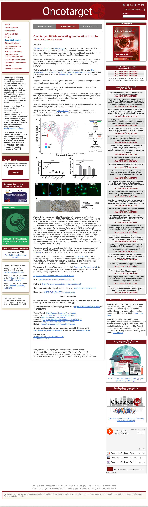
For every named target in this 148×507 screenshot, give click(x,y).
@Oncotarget (59, 48)
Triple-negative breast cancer (79, 72)
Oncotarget (78, 267)
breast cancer (66, 74)
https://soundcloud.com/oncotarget (61, 313)
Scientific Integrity (13, 40)
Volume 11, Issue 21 (42, 48)
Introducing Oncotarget (13, 129)
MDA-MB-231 (62, 111)
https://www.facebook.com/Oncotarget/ (60, 315)
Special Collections (13, 51)
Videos (34, 488)
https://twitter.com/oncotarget (53, 317)
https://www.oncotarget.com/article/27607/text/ (61, 284)
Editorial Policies (12, 43)
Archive (8, 37)
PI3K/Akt (53, 292)
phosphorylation (81, 256)
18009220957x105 (41, 339)
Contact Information (13, 69)
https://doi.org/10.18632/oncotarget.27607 (56, 280)
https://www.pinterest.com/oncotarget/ (59, 322)
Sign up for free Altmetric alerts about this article (53, 276)
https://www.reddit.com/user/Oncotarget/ (58, 324)
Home (7, 25)
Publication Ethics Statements (13, 47)
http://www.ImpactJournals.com (47, 330)
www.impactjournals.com (13, 272)
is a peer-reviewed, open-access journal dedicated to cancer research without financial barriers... (15, 240)
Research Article (91, 267)
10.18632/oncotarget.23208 (125, 74)
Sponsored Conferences (15, 63)
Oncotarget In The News (15, 60)
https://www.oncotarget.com (87, 307)
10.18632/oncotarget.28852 (125, 72)
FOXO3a (37, 252)
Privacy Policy (95, 488)
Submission (10, 31)
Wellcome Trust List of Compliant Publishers (15, 279)
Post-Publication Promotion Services (15, 256)
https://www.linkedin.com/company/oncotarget (62, 319)
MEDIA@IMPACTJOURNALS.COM (48, 337)
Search (8, 66)
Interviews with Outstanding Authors (14, 55)
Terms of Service (109, 488)
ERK (60, 292)
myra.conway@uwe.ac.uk (85, 288)
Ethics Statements (109, 486)
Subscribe (15, 173)
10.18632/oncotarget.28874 (125, 76)
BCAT (46, 292)
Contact (70, 488)
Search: (126, 13)
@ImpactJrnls (83, 330)
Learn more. (118, 333)
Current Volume (11, 34)
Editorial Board (11, 28)
